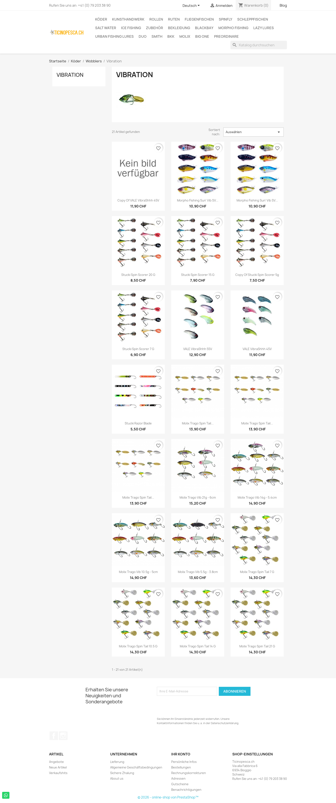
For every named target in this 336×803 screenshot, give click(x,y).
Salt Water (105, 28)
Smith (157, 36)
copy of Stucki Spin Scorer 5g (257, 275)
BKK (170, 36)
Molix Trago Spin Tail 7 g (257, 572)
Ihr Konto (180, 754)
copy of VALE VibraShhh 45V (138, 200)
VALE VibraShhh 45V (257, 349)
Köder (101, 19)
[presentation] (189, 706)
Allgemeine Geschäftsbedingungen (136, 767)
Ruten (174, 19)
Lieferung (117, 762)
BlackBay (204, 28)
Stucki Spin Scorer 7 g (138, 349)
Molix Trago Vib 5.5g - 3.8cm (198, 572)
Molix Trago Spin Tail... (198, 423)
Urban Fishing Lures (114, 36)
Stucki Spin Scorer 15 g (197, 275)
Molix (184, 36)
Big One (202, 36)
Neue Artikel (58, 767)
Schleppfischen (252, 19)
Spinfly (225, 19)
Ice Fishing (131, 28)
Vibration (70, 74)
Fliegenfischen (199, 19)
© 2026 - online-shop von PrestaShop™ (168, 797)
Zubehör (154, 28)
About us (116, 778)
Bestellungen (181, 767)
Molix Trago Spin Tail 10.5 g (138, 646)
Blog (283, 5)
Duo (143, 36)
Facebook (54, 735)
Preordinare (226, 36)
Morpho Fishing (233, 28)
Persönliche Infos (184, 762)
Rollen (156, 19)
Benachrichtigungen (186, 790)
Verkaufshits (58, 773)
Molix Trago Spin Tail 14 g (198, 646)
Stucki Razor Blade (138, 423)
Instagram (63, 735)
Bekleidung (179, 28)
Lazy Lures (263, 28)
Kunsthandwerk (128, 19)
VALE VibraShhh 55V (197, 349)
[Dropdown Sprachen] (192, 5)
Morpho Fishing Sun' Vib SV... (197, 200)
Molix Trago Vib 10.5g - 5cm (138, 572)
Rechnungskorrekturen (188, 773)
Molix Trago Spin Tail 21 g (257, 646)
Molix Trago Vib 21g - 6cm (198, 497)
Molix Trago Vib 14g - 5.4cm (257, 497)
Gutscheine (180, 784)
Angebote (56, 762)
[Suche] (258, 45)
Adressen (178, 778)
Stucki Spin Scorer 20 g (138, 275)
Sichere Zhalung (122, 773)
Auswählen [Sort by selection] (253, 132)
